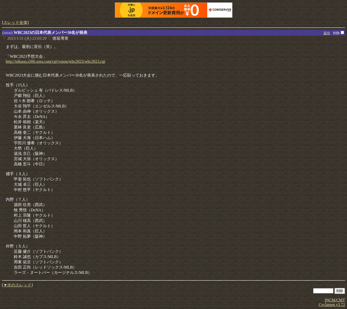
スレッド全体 (15, 22)
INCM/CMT (335, 300)
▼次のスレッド (17, 285)
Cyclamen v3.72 (332, 304)
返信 (326, 33)
